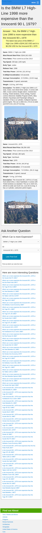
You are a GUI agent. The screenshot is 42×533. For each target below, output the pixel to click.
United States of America (10, 529)
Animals (5, 517)
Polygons (5, 519)
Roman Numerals (8, 522)
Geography (6, 527)
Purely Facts (7, 1)
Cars (4, 532)
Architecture (6, 524)
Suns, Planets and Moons (10, 514)
